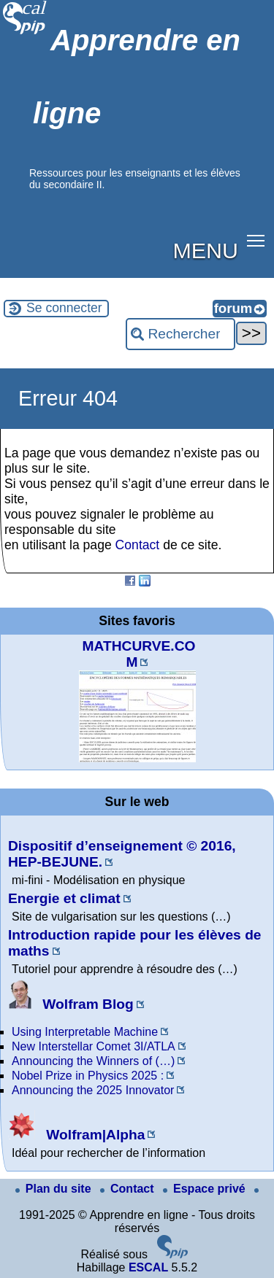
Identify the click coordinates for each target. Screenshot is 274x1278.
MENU (205, 250)
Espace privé (205, 1188)
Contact (137, 545)
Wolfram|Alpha (76, 1134)
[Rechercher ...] (180, 334)
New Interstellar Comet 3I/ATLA (93, 1046)
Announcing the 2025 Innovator (93, 1090)
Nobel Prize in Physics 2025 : (88, 1075)
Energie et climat (64, 898)
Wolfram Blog (71, 1004)
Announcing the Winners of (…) (93, 1061)
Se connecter (64, 308)
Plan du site (54, 1188)
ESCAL (148, 1267)
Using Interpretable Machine (85, 1032)
